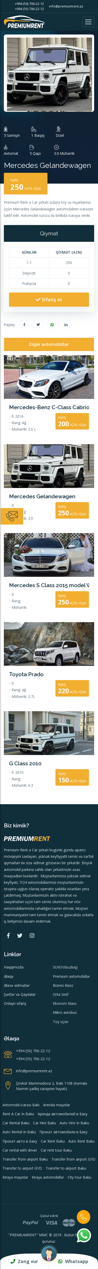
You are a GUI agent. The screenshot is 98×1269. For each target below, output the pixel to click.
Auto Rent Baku (81, 1141)
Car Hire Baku (44, 1122)
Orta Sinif (60, 994)
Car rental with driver (20, 1150)
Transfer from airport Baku (25, 1159)
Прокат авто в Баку (20, 1141)
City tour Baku (79, 1177)
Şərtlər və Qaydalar (20, 994)
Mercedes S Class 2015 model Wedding (49, 585)
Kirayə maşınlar (15, 1177)
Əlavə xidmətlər (17, 985)
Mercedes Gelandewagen (42, 496)
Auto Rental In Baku (19, 1131)
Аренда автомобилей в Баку (62, 1113)
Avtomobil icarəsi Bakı (21, 1104)
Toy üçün (60, 1021)
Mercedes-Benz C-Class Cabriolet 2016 (49, 407)
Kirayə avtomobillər (48, 1177)
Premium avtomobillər (71, 976)
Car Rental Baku (16, 1122)
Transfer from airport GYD (73, 1159)
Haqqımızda (13, 967)
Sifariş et (49, 299)
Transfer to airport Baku (66, 1168)
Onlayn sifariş (15, 1003)
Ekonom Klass (65, 1003)
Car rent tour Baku (56, 1150)
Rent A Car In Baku (18, 1113)
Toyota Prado (26, 674)
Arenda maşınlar (56, 1104)
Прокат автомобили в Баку (63, 1131)
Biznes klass (63, 985)
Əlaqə (8, 976)
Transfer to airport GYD (22, 1168)
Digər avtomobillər (49, 344)
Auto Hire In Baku (74, 1122)
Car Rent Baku (53, 1141)
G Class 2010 (25, 763)
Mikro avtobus (65, 1012)
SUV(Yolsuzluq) (65, 967)
